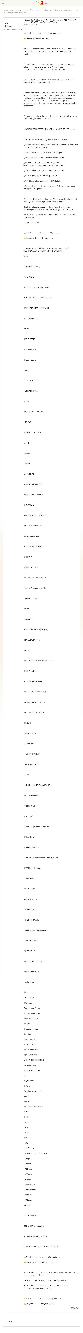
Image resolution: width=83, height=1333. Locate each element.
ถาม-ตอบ (21, 10)
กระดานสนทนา (10, 10)
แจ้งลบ (26, 29)
